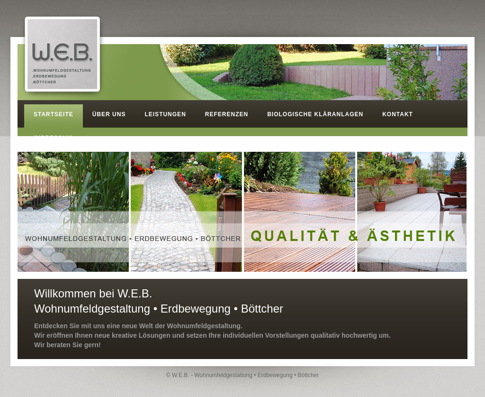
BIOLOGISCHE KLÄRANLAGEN (315, 114)
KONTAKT (397, 114)
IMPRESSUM (53, 138)
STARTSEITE (53, 114)
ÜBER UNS (109, 114)
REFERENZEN (226, 114)
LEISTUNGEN (165, 114)
